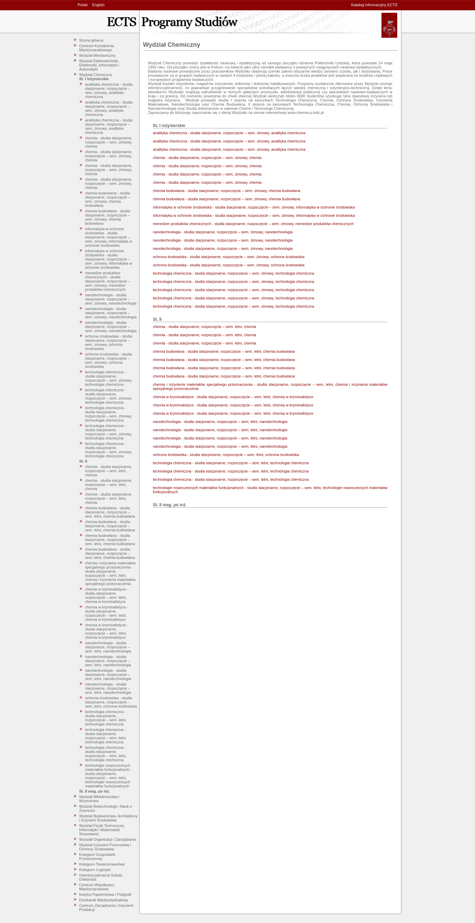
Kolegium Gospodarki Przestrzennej (97, 856)
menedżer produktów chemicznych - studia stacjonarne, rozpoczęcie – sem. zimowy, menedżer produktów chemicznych (107, 281)
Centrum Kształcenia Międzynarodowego (96, 48)
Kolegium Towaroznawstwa (102, 864)
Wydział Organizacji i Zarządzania (107, 839)
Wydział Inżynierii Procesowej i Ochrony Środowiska (105, 847)
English (98, 5)
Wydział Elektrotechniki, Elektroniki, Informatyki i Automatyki (99, 65)
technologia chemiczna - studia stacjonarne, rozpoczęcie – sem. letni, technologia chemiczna (106, 718)
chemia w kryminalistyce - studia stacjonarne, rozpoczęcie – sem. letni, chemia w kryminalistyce (106, 595)
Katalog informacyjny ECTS (374, 5)
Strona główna (91, 40)
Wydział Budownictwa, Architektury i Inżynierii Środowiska (108, 818)
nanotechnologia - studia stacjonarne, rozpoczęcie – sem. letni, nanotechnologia (108, 647)
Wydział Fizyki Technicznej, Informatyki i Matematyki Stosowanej (102, 830)
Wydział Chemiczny (95, 75)
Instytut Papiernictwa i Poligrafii (105, 894)
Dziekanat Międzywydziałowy (103, 900)
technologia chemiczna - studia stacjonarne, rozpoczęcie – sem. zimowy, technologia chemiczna (108, 378)
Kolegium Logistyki (95, 870)
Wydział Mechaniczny (97, 55)
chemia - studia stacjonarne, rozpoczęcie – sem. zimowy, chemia (108, 142)
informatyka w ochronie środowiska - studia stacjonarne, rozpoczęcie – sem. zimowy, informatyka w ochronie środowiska (108, 237)
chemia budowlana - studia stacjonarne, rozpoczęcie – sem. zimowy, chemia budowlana (107, 199)
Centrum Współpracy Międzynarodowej (97, 887)
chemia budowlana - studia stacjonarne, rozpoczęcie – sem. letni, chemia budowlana (110, 512)
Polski (83, 5)
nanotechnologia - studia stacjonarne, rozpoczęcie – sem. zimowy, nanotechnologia (111, 299)
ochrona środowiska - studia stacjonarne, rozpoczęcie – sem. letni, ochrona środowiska (111, 702)
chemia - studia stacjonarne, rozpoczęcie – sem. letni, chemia (108, 471)
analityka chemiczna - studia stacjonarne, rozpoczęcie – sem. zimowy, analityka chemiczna (108, 90)
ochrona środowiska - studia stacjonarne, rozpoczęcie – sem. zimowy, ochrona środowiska (108, 342)
